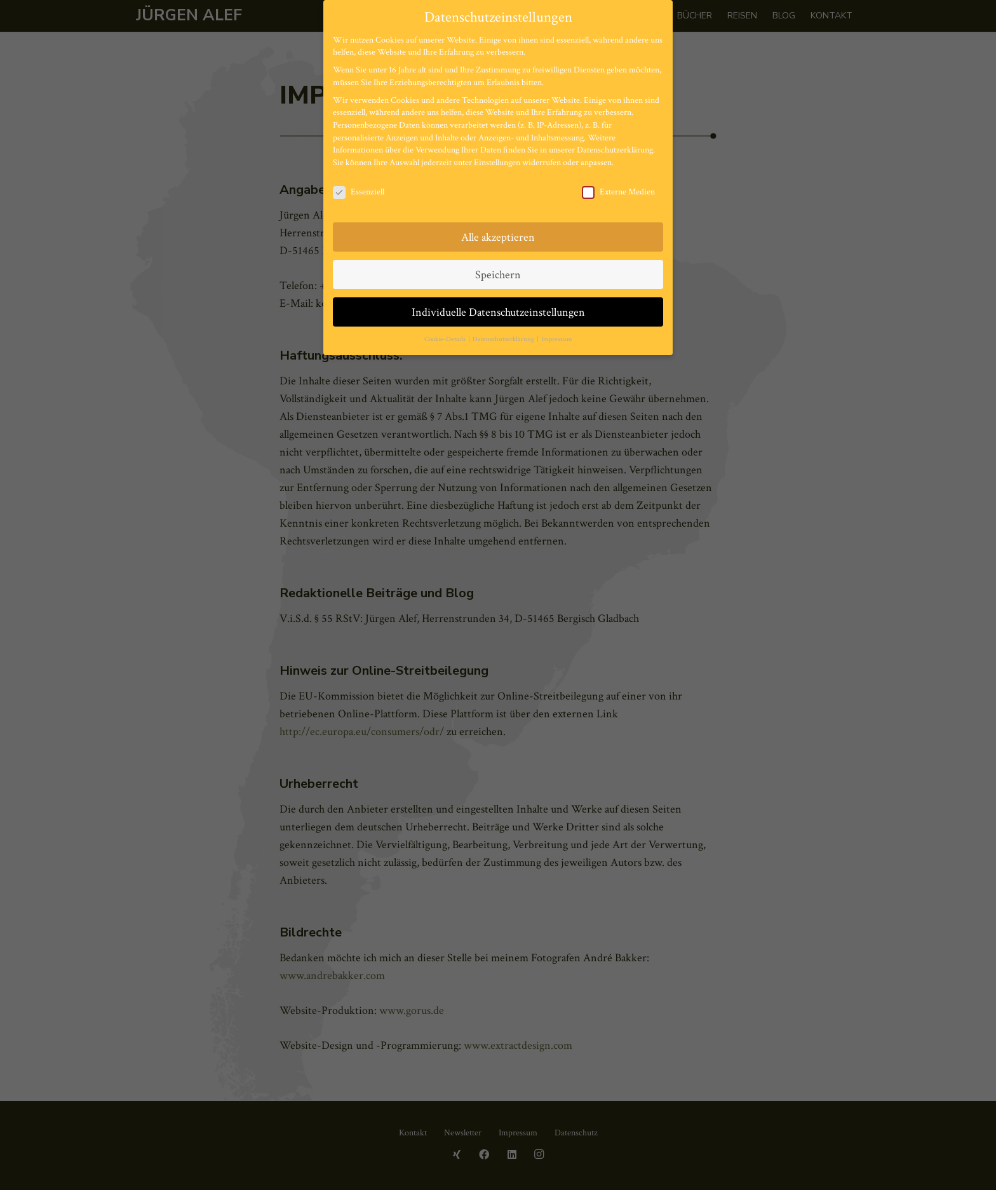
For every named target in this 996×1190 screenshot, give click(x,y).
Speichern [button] (498, 274)
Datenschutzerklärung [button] (504, 339)
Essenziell (358, 192)
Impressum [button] (556, 339)
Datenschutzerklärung (615, 150)
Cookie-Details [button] (445, 339)
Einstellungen (497, 162)
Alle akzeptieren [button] (498, 237)
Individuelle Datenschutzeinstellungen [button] (498, 312)
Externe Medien (618, 192)
